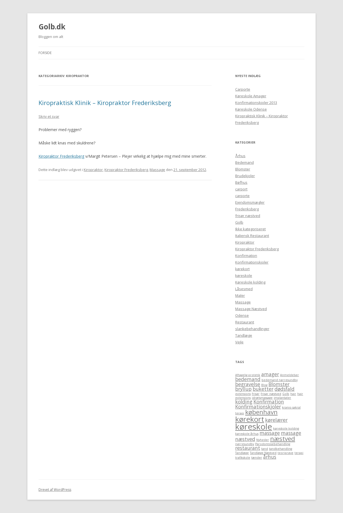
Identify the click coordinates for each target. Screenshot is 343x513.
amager (270, 374)
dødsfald (285, 389)
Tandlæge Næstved (263, 453)
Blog (264, 385)
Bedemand (244, 162)
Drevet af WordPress (55, 489)
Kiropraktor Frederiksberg (61, 156)
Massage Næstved (251, 308)
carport (241, 189)
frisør (256, 394)
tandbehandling (280, 449)
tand (264, 449)
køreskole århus (246, 434)
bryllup (243, 389)
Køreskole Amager (250, 95)
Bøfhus (241, 182)
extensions (243, 394)
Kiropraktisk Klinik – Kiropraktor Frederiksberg (105, 102)
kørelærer (276, 420)
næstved (282, 438)
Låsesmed (244, 288)
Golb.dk (52, 27)
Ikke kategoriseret (250, 228)
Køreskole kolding (250, 282)
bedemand (247, 379)
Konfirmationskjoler (251, 262)
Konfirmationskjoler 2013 (256, 102)
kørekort (242, 268)
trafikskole (242, 458)
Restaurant (244, 322)
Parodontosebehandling (272, 444)
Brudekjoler (245, 175)
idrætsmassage (262, 398)
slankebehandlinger (252, 328)
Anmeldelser (289, 375)
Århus (240, 155)
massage (270, 433)
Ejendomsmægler (250, 202)
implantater (282, 398)
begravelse (247, 384)
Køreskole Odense (251, 109)
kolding (243, 401)
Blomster (242, 169)
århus (269, 456)
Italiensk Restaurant (252, 235)
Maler (240, 295)
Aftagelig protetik (247, 375)
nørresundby (244, 444)
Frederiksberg (247, 208)
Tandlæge (243, 335)
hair (293, 394)
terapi (299, 453)
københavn (261, 412)
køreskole (243, 275)
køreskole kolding (286, 428)
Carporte (242, 89)
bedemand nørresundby (280, 380)
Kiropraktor (93, 169)
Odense (242, 315)
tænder (256, 458)
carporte (242, 195)
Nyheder (262, 440)
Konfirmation (246, 255)
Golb (239, 222)
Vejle (239, 342)
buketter (263, 389)
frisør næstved (247, 215)
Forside (45, 52)
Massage (157, 169)
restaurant (247, 448)
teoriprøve (285, 453)
